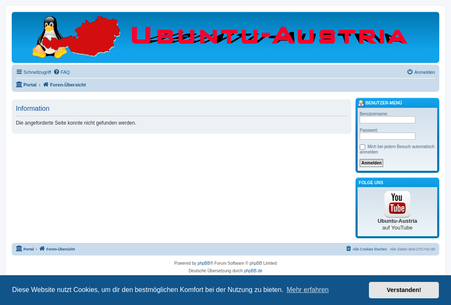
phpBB (204, 263)
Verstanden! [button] (404, 290)
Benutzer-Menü (380, 103)
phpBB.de (253, 271)
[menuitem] (61, 72)
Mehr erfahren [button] (307, 289)
